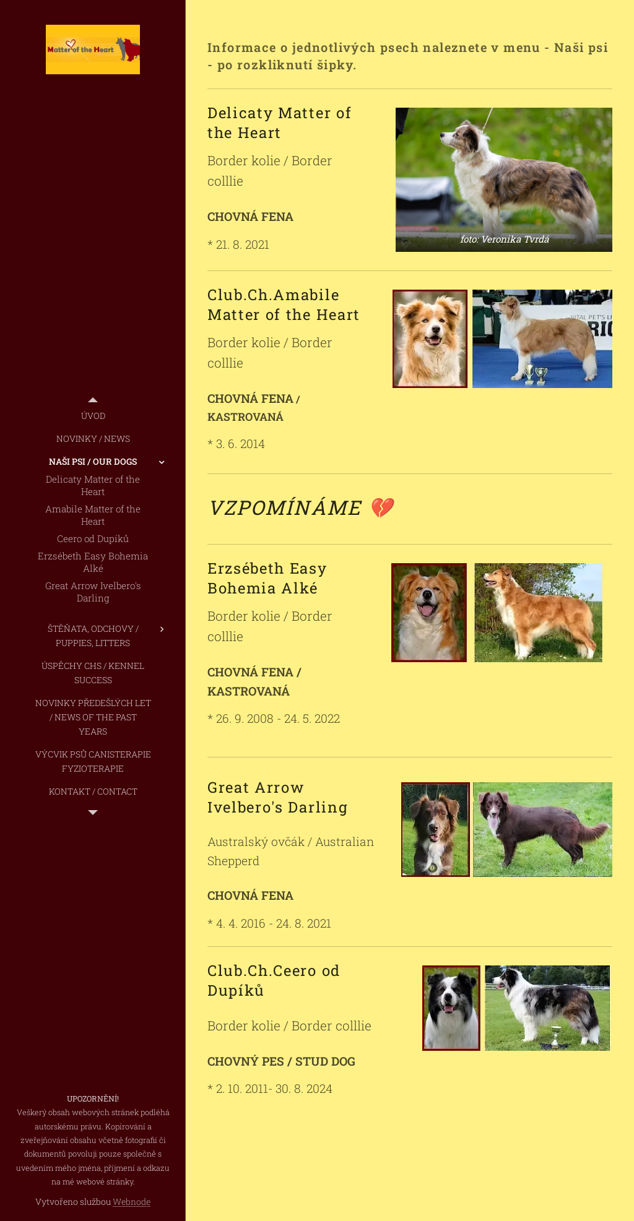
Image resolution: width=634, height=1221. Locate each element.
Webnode (131, 1201)
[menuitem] (93, 415)
